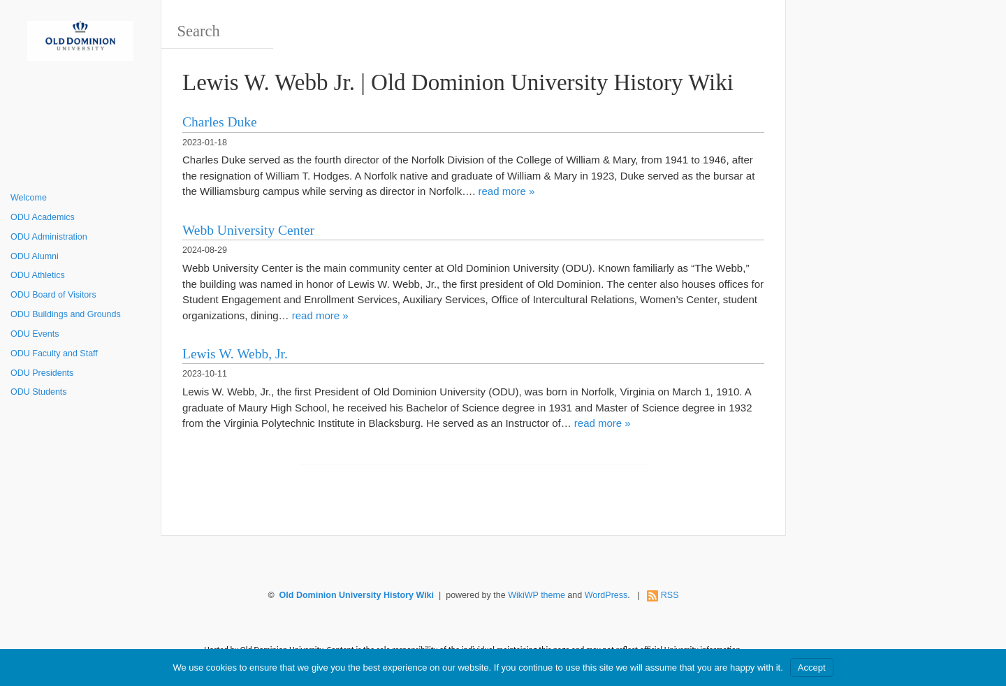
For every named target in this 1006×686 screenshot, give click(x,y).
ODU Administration (48, 237)
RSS (670, 595)
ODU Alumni (34, 256)
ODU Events (34, 334)
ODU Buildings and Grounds (65, 314)
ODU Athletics (37, 275)
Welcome (28, 198)
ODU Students (38, 392)
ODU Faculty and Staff (54, 353)
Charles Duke (219, 122)
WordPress (606, 595)
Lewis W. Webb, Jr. (235, 353)
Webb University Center (248, 230)
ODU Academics (42, 217)
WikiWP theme (536, 595)
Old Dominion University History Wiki (356, 595)
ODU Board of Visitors (53, 295)
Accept (812, 667)
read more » (506, 191)
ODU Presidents (41, 373)
